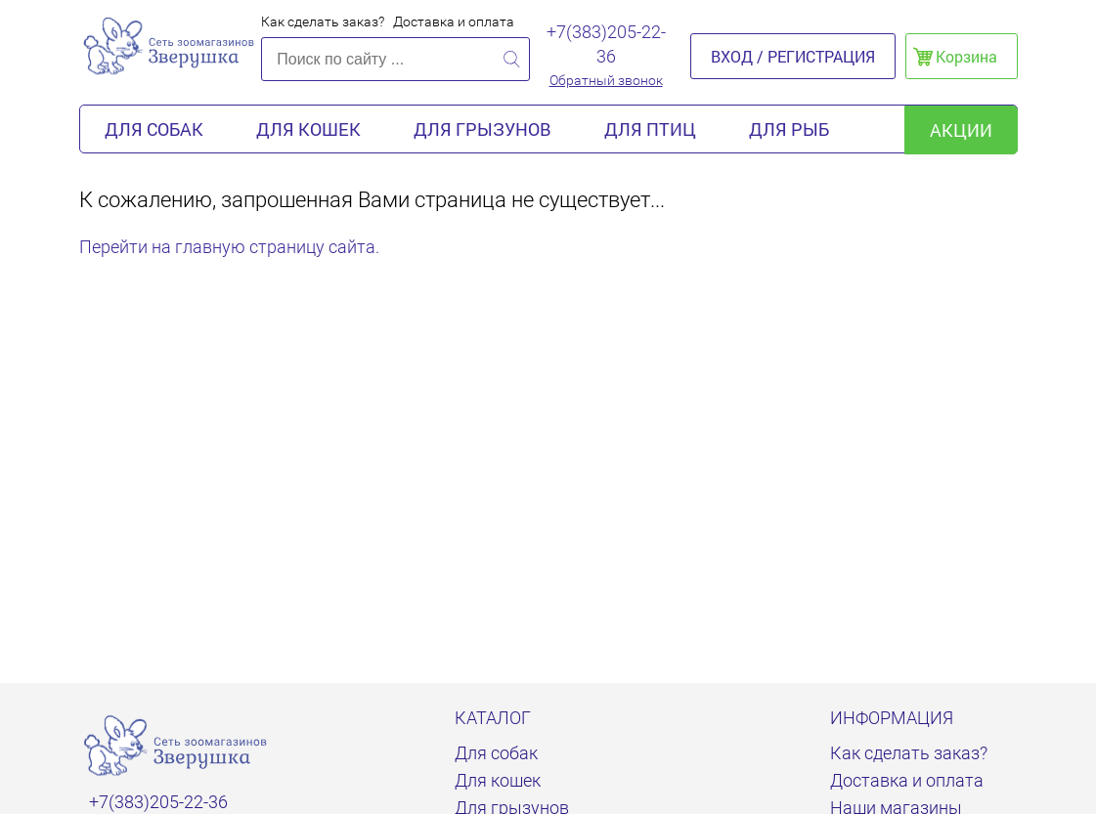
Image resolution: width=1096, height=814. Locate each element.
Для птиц (650, 129)
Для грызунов (482, 129)
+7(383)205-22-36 (606, 43)
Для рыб (789, 129)
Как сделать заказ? (322, 21)
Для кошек (308, 129)
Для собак (154, 129)
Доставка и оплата (453, 21)
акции (961, 130)
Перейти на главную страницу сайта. (229, 246)
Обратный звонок (606, 80)
